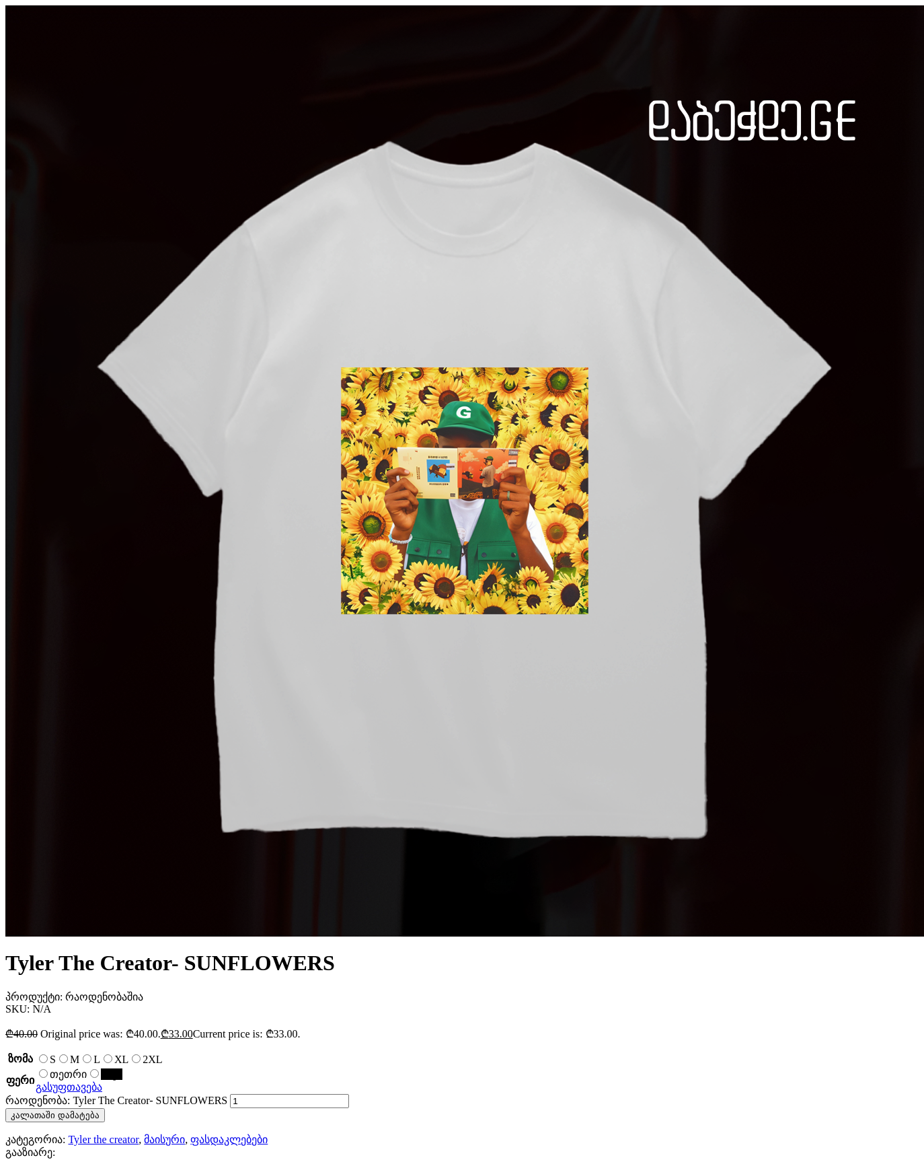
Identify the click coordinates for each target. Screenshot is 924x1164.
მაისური (164, 1139)
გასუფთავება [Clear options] (69, 1087)
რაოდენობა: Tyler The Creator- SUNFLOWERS (116, 1100)
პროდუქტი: (35, 997)
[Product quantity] (289, 1101)
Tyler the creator (103, 1139)
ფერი (20, 1080)
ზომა (20, 1058)
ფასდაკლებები (229, 1139)
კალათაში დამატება (55, 1115)
